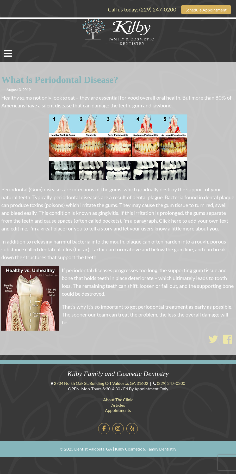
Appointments (118, 410)
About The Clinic (118, 399)
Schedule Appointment (206, 9)
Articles (118, 405)
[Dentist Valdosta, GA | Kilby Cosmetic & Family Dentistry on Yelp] (132, 429)
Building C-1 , (101, 383)
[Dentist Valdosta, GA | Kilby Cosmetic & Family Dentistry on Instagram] (118, 429)
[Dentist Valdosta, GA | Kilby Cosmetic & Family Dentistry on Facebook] (104, 429)
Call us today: (142, 9)
